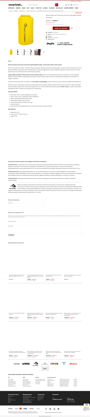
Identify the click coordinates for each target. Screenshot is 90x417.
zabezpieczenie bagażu (64, 385)
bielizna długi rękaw (12, 381)
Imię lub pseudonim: (12, 221)
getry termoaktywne (12, 383)
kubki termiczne (50, 386)
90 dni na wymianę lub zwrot (28, 399)
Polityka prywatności (11, 399)
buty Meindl (37, 383)
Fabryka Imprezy (52, 412)
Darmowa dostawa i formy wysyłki (29, 397)
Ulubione (39, 399)
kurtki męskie (10, 379)
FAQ (8, 397)
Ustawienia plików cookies (27, 402)
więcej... (45, 368)
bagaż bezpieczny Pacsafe (65, 379)
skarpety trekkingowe (12, 386)
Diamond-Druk (59, 412)
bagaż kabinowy (50, 384)
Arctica (75, 382)
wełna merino (10, 384)
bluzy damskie (25, 380)
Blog (9, 402)
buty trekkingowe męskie (40, 379)
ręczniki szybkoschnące (64, 382)
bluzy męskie (10, 380)
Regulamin (10, 398)
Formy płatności (25, 398)
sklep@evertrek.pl (57, 399)
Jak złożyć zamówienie (27, 396)
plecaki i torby (50, 379)
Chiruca (75, 384)
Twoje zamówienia (41, 396)
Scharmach (47, 412)
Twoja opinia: (10, 226)
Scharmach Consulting (34, 412)
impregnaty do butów (64, 384)
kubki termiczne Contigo (64, 380)
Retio (56, 412)
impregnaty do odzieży (64, 383)
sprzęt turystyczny (51, 380)
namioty (48, 381)
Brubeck (75, 383)
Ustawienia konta (41, 397)
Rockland (76, 381)
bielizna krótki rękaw (12, 382)
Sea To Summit (55, 37)
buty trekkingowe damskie (40, 380)
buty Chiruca (37, 381)
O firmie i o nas (10, 396)
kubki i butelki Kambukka (64, 381)
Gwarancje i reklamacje (27, 401)
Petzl (75, 380)
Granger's (76, 379)
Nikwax (75, 385)
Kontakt (9, 401)
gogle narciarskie (50, 383)
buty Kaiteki (37, 382)
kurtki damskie (25, 379)
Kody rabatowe (40, 398)
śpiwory (48, 382)
